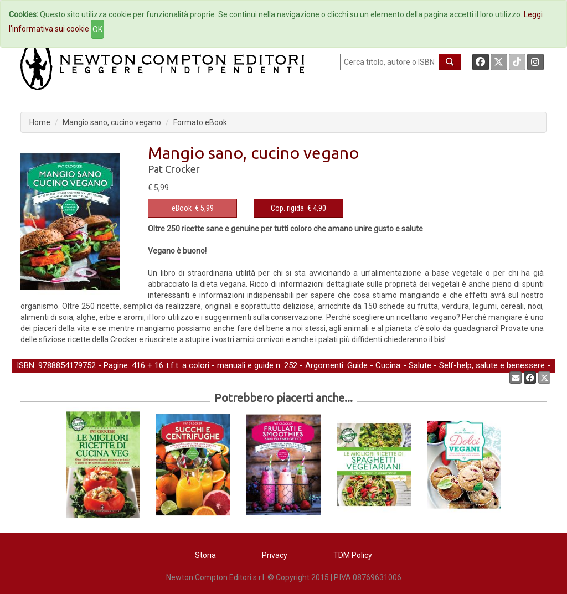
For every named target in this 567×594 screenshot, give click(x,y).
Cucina (387, 365)
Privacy (274, 555)
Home (39, 122)
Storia (205, 555)
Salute (420, 365)
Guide (357, 365)
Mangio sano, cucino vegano (112, 122)
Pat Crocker (174, 168)
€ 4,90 (298, 208)
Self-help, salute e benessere (492, 365)
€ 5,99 (193, 208)
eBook (182, 208)
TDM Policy (352, 555)
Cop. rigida (287, 208)
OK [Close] (97, 29)
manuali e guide (245, 365)
